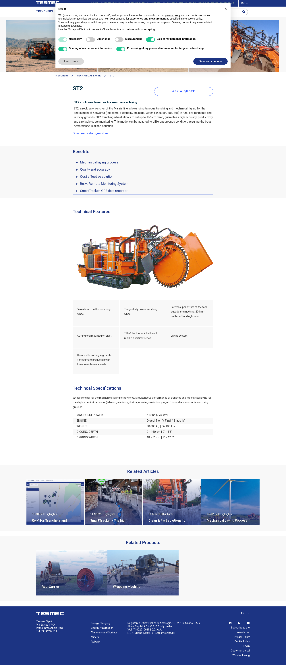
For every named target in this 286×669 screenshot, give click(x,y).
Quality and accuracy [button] (95, 173)
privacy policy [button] (172, 15)
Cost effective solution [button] (96, 180)
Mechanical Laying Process (227, 525)
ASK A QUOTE (187, 95)
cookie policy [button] (195, 18)
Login (247, 650)
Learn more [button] (71, 61)
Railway (95, 645)
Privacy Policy (242, 640)
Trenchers (44, 17)
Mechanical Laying (89, 82)
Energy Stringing (100, 627)
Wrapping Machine (126, 591)
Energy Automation (102, 632)
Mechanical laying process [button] (99, 166)
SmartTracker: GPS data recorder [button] (103, 195)
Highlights (51, 518)
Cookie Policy (242, 645)
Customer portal (240, 654)
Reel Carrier (50, 591)
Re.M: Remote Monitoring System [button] (104, 188)
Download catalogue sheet (91, 137)
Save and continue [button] (210, 61)
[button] (226, 9)
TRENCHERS (62, 82)
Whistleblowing (241, 659)
